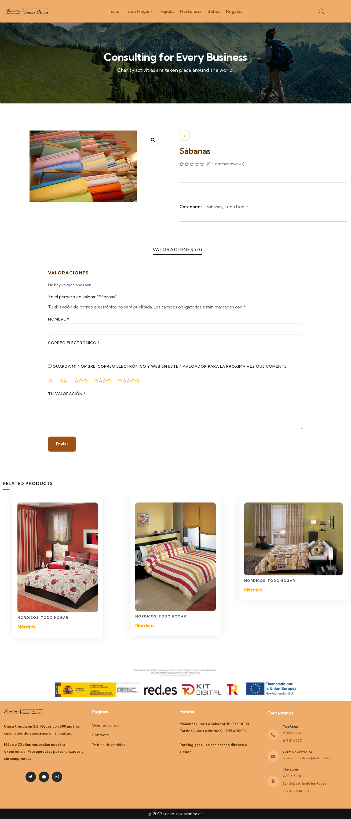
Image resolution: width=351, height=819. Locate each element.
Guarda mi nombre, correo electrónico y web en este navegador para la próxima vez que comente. (170, 366)
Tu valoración (67, 393)
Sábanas (214, 206)
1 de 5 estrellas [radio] (52, 380)
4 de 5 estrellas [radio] (104, 380)
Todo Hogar (236, 206)
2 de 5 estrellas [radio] (65, 380)
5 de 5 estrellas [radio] (131, 380)
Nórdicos (28, 618)
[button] (153, 140)
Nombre (58, 319)
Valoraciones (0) (177, 249)
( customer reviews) (225, 163)
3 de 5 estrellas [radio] (83, 380)
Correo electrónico (74, 342)
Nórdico (26, 627)
